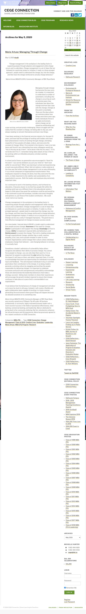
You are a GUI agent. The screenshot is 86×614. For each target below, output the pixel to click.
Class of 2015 (20, 322)
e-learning (69, 265)
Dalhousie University (11, 2)
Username (68, 573)
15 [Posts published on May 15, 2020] (77, 40)
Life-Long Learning (72, 280)
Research (32, 325)
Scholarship (70, 285)
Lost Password (69, 602)
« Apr (66, 50)
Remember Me (70, 588)
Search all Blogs (75, 3)
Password (67, 580)
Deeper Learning (72, 262)
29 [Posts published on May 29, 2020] (77, 45)
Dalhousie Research (73, 77)
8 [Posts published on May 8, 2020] (77, 38)
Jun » (71, 50)
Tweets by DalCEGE (71, 373)
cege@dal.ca (72, 552)
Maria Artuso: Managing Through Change (26, 52)
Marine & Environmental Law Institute (72, 95)
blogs (24, 2)
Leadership (49, 322)
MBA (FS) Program (22, 325)
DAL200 (69, 564)
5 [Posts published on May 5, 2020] (70, 38)
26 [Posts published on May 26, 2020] (70, 45)
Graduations (70, 274)
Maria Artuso (10, 325)
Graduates (40, 322)
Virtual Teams (71, 290)
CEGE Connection (21, 10)
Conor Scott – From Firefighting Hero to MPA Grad (73, 306)
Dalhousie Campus (72, 398)
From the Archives (72, 116)
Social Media (70, 287)
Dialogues (53, 607)
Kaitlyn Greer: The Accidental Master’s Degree (73, 313)
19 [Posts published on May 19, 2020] (70, 43)
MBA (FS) (17, 320)
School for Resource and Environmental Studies (73, 102)
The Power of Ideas (72, 160)
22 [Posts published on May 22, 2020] (77, 43)
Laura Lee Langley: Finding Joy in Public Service (73, 325)
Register (67, 600)
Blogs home (62, 3)
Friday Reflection (65, 607)
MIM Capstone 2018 (73, 414)
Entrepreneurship (72, 267)
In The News (70, 253)
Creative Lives (31, 322)
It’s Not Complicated (73, 224)
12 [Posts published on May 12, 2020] (70, 40)
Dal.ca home (50, 3)
